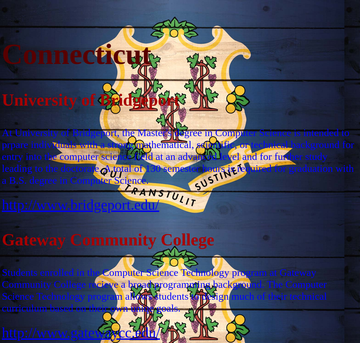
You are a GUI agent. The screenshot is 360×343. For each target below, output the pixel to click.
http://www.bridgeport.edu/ (80, 205)
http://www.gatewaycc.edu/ (81, 333)
